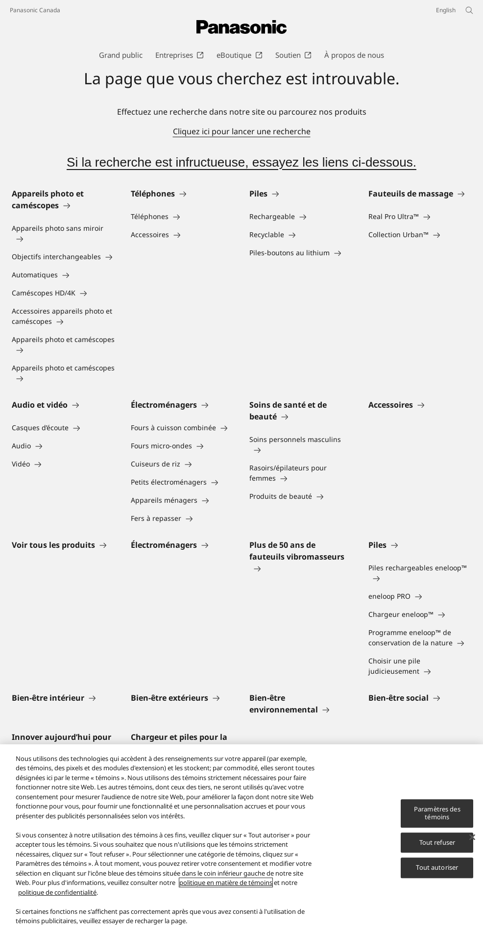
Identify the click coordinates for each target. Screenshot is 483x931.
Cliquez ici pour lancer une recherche (242, 131)
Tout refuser (437, 842)
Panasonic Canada (35, 10)
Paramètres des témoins (437, 813)
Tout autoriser (437, 867)
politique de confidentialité (57, 892)
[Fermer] (472, 838)
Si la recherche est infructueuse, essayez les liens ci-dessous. (241, 162)
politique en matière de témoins (225, 883)
